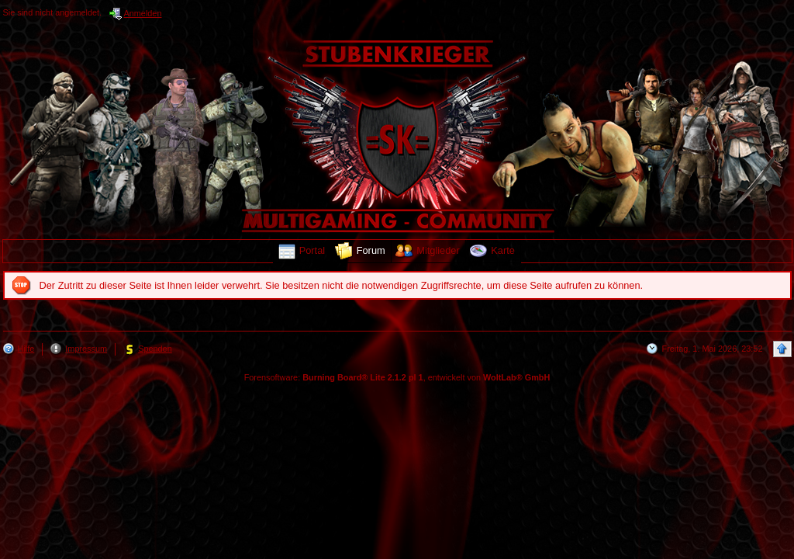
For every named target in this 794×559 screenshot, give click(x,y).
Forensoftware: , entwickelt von (397, 377)
